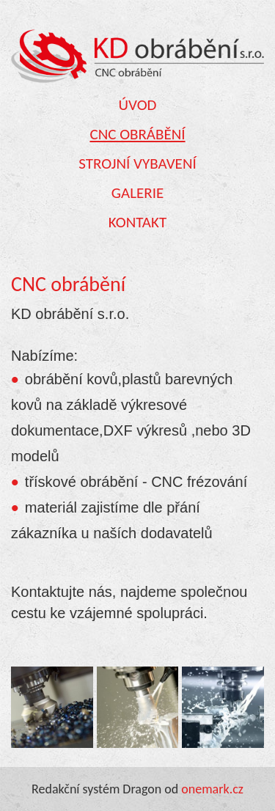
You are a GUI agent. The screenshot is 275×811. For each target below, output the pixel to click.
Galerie (137, 192)
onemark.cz (212, 789)
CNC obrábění (137, 134)
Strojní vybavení (137, 163)
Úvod (138, 104)
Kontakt (137, 222)
